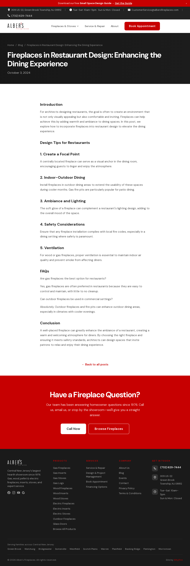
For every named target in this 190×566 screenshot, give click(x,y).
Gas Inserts (59, 473)
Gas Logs (58, 483)
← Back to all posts (95, 364)
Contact (124, 483)
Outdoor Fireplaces (64, 518)
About (115, 26)
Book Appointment (142, 26)
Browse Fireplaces (109, 429)
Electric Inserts (61, 508)
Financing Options (96, 486)
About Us (124, 468)
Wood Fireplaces (62, 488)
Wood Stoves (60, 498)
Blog (20, 45)
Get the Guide (123, 3)
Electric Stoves (61, 513)
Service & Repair (95, 26)
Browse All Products (64, 529)
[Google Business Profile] (23, 492)
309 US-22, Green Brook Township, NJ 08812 (34, 9)
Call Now (73, 429)
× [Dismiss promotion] (186, 3)
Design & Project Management (95, 474)
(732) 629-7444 (170, 467)
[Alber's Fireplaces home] (18, 26)
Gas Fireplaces (61, 468)
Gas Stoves (59, 478)
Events (123, 478)
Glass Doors (60, 523)
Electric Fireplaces (63, 503)
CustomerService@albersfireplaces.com (153, 9)
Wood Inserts (60, 493)
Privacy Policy (127, 488)
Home (10, 45)
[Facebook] (8, 492)
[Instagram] (13, 492)
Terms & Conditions (130, 493)
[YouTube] (18, 492)
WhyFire (178, 559)
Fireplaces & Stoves (65, 26)
